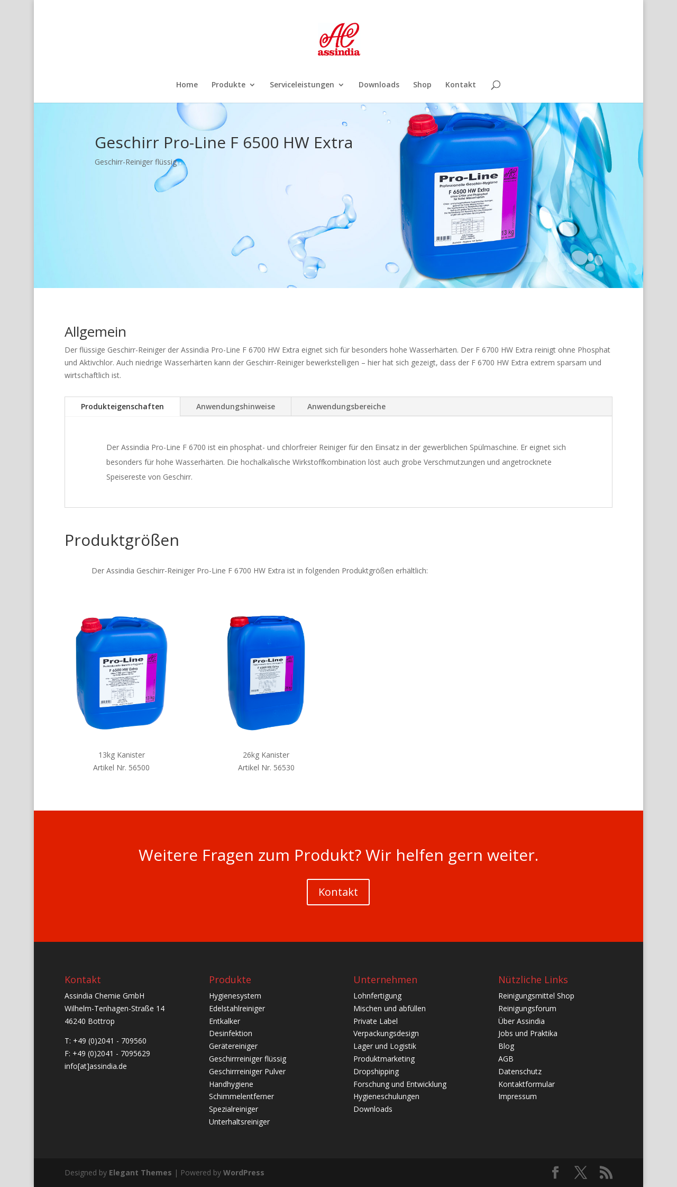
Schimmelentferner (241, 1096)
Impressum (517, 1096)
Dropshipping (376, 1071)
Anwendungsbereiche (346, 406)
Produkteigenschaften (122, 406)
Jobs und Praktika (527, 1033)
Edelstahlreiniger (237, 1008)
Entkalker (224, 1021)
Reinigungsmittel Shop (536, 996)
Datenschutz (520, 1071)
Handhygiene (231, 1084)
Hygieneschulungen (386, 1096)
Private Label (375, 1021)
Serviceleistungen (302, 85)
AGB (506, 1059)
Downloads (379, 85)
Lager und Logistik (384, 1046)
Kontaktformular (526, 1084)
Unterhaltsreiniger (239, 1122)
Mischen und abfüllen (389, 1008)
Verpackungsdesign (386, 1033)
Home (187, 85)
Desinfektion (230, 1033)
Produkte (228, 85)
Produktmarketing (384, 1059)
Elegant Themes (140, 1172)
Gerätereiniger (233, 1046)
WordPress (243, 1172)
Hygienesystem (235, 996)
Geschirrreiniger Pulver (247, 1071)
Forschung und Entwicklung (399, 1084)
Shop (422, 85)
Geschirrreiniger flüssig (247, 1059)
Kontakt (460, 85)
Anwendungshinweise (235, 406)
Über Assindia (521, 1021)
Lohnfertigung (377, 996)
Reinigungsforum (527, 1008)
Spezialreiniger (233, 1109)
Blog (506, 1046)
